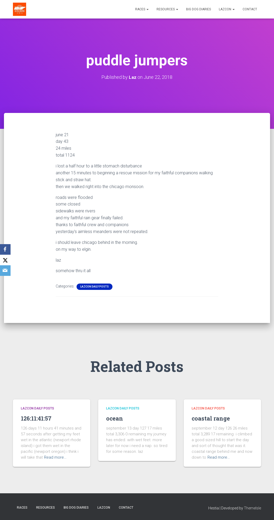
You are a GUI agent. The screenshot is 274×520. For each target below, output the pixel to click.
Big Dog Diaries (198, 9)
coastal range (213, 418)
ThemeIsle (252, 508)
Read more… (55, 457)
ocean (115, 418)
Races (142, 9)
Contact (250, 9)
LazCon (227, 9)
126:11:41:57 (38, 418)
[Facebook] (5, 249)
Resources (167, 9)
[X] (5, 260)
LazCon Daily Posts (94, 286)
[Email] (5, 270)
